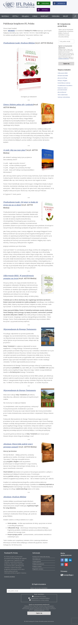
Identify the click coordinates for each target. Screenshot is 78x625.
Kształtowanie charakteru (65, 85)
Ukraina (55, 16)
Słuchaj (5, 16)
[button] (75, 16)
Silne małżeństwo (63, 95)
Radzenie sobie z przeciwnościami (63, 89)
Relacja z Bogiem (62, 80)
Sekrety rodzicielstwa (64, 97)
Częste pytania (36, 561)
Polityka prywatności (38, 564)
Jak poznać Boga (62, 78)
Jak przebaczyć (62, 92)
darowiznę (11, 30)
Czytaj (15, 16)
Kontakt (44, 16)
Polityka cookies (37, 566)
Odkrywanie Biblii (63, 73)
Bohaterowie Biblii (63, 75)
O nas (34, 16)
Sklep (65, 16)
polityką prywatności (63, 58)
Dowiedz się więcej (9, 576)
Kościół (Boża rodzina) (64, 83)
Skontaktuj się (36, 559)
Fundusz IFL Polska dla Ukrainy (41, 556)
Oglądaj (25, 16)
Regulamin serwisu (37, 569)
